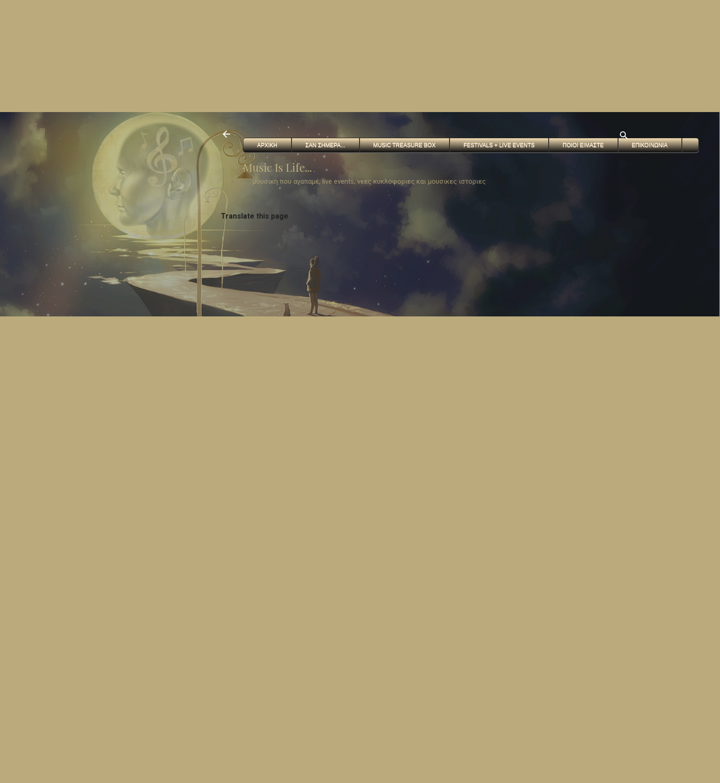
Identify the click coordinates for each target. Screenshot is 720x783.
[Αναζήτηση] (624, 137)
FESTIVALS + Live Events (498, 145)
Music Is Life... (277, 167)
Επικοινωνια (650, 145)
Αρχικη (267, 145)
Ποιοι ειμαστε (582, 145)
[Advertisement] (275, 55)
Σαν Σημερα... (325, 145)
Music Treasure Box (404, 145)
